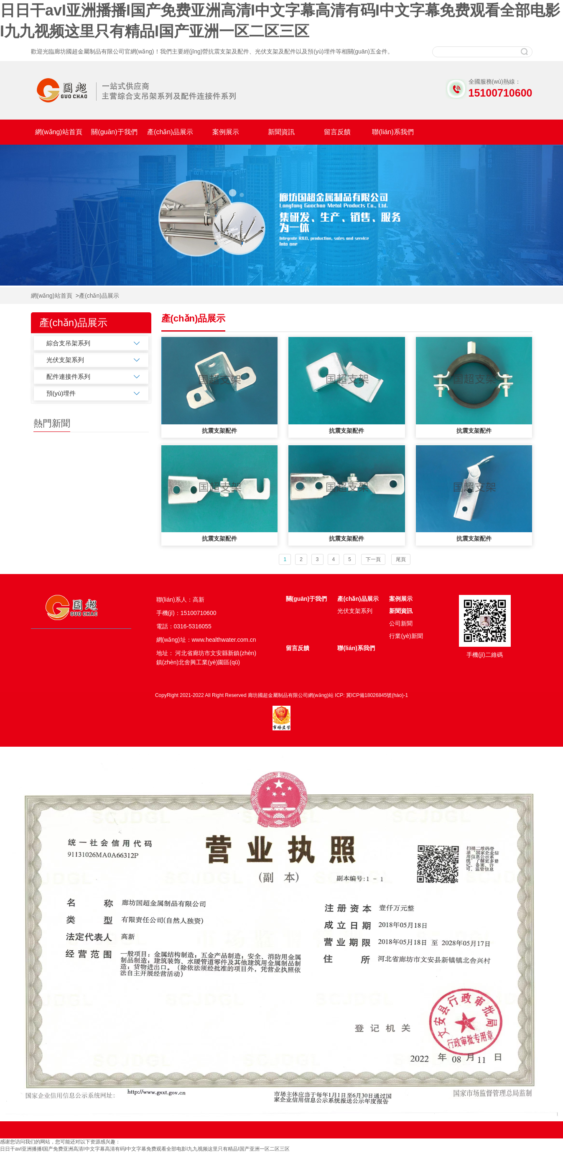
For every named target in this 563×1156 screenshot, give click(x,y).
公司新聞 (401, 623)
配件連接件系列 (68, 376)
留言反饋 (337, 131)
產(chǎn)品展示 (170, 131)
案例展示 (225, 131)
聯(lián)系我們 (393, 131)
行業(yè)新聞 (406, 636)
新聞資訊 (281, 131)
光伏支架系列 (65, 359)
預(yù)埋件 (61, 393)
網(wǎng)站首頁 (58, 131)
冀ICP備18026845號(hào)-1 (377, 695)
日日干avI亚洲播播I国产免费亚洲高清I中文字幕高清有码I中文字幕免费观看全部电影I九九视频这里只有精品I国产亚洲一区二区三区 (145, 1149)
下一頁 (373, 559)
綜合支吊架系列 (68, 343)
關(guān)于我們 (114, 131)
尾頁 (401, 559)
